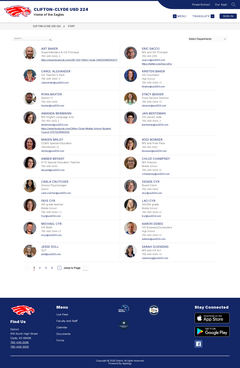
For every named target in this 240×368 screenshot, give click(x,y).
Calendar (61, 327)
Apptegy (127, 363)
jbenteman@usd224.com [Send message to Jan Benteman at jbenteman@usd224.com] (155, 124)
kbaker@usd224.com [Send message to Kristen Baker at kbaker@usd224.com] (153, 86)
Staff (71, 26)
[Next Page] (59, 268)
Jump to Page (72, 267)
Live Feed (62, 314)
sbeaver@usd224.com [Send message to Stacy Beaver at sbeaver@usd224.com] (154, 105)
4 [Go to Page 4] (52, 267)
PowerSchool (201, 4)
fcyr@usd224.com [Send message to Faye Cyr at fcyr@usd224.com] (51, 216)
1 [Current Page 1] (34, 267)
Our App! (221, 4)
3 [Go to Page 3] (46, 267)
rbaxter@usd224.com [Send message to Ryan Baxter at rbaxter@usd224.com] (52, 105)
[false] (33, 38)
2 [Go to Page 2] (40, 267)
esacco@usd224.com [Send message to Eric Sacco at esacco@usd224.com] (153, 60)
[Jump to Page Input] (85, 268)
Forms (60, 340)
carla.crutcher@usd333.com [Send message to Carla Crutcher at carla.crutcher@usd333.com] (56, 193)
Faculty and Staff (67, 321)
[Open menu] (179, 16)
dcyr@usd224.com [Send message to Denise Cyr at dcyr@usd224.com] (152, 193)
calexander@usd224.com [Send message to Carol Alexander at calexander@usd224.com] (55, 82)
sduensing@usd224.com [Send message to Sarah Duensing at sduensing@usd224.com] (155, 258)
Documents (63, 333)
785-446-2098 (19, 342)
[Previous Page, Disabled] (27, 268)
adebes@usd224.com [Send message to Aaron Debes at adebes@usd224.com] (153, 239)
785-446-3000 (19, 346)
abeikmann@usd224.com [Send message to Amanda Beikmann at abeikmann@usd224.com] (54, 124)
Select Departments (200, 39)
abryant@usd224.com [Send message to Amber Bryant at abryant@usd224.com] (53, 170)
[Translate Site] (203, 16)
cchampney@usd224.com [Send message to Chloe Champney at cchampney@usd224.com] (156, 174)
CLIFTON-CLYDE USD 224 (47, 26)
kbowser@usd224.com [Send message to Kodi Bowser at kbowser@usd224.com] (154, 151)
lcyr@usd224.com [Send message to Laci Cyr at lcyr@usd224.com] (151, 216)
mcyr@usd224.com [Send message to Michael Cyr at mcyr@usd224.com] (51, 235)
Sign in (228, 16)
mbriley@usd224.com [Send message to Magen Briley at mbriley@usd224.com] (52, 151)
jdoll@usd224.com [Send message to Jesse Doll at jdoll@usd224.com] (51, 254)
